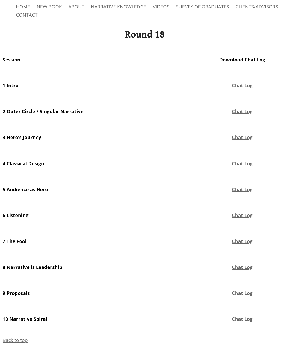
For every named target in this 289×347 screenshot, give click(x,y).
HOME (23, 6)
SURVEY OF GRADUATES (202, 6)
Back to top (15, 340)
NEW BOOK (49, 6)
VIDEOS (161, 6)
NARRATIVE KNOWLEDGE (118, 6)
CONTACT (26, 15)
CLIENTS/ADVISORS (257, 6)
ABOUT (76, 6)
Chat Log (242, 111)
